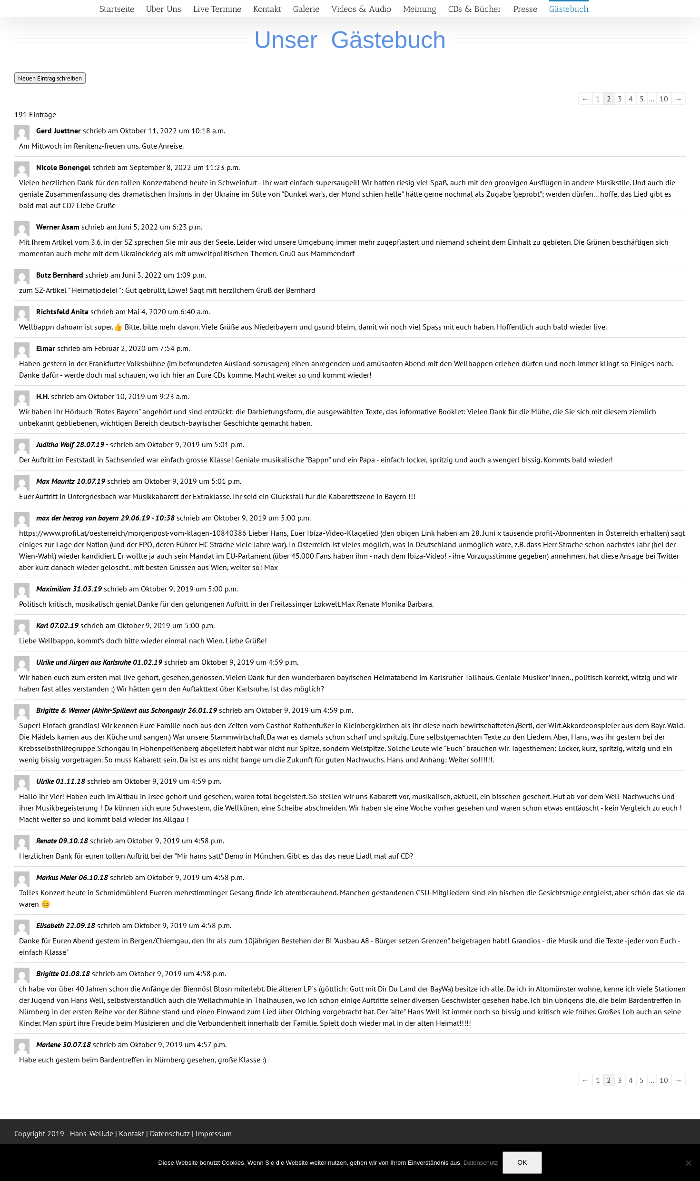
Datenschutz (170, 1133)
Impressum (214, 1133)
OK (522, 1162)
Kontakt (131, 1133)
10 (664, 98)
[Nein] (688, 1163)
